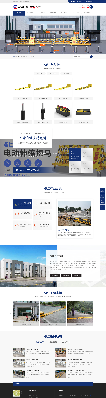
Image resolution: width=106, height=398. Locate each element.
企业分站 (91, 1)
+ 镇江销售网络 (76, 275)
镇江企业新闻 (53, 342)
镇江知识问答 (66, 342)
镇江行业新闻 (40, 342)
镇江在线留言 (75, 13)
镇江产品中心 (41, 13)
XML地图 (74, 1)
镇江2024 (28, 56)
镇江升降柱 (39, 73)
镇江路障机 (53, 73)
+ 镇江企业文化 (54, 275)
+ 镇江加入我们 (65, 275)
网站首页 (19, 13)
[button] (51, 52)
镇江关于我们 (30, 13)
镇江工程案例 (64, 13)
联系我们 (85, 1)
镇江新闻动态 (53, 13)
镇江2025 (23, 56)
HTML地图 (79, 1)
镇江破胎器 (66, 73)
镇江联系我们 (87, 13)
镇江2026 (33, 56)
